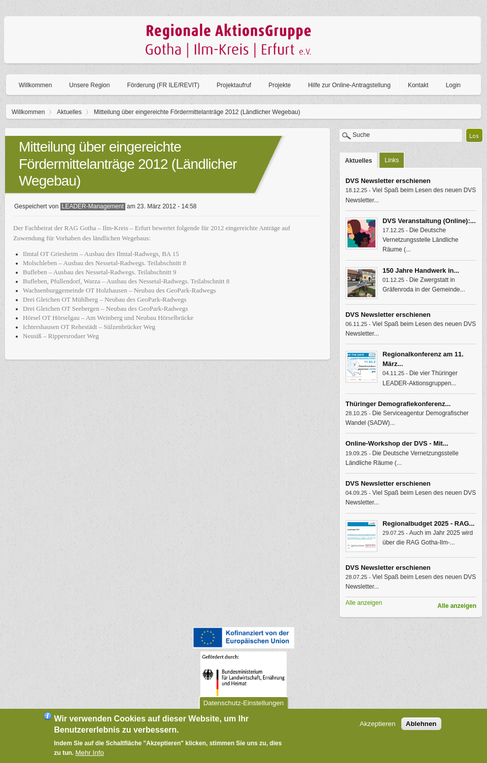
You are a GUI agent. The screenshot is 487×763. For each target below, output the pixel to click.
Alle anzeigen (456, 605)
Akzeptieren (377, 728)
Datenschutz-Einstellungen (243, 707)
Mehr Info (90, 757)
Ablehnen (421, 728)
